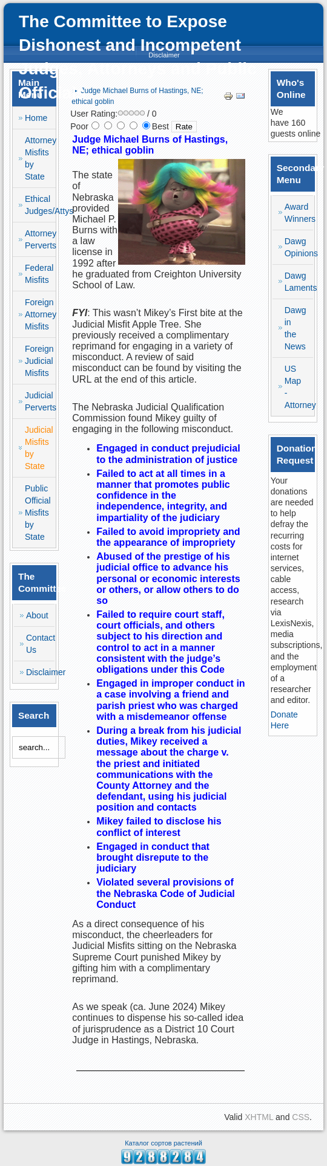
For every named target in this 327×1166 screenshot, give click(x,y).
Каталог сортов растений (163, 1143)
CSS (300, 1117)
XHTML (259, 1117)
